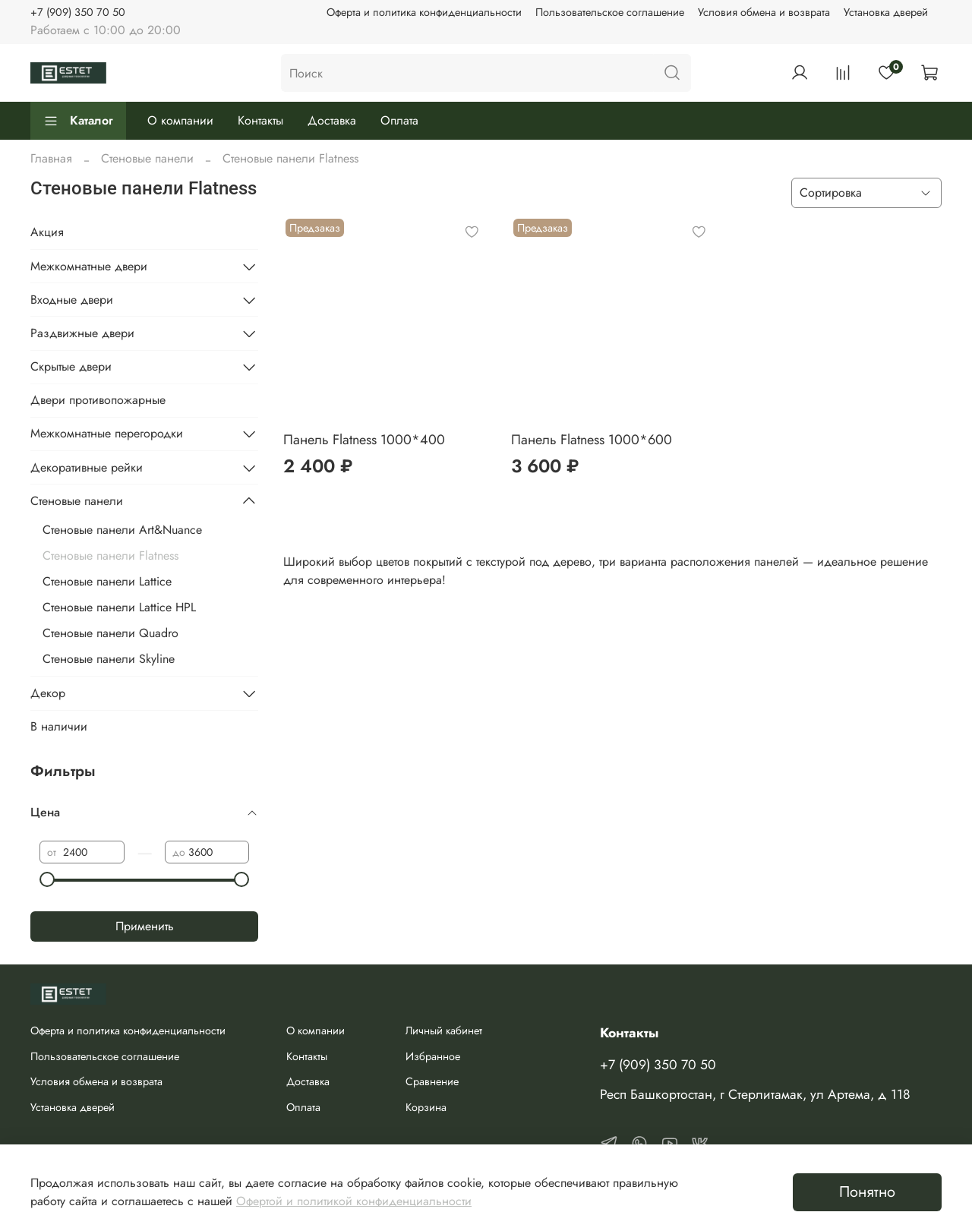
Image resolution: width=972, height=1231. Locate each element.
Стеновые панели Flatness (110, 555)
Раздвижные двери (82, 333)
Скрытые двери (71, 366)
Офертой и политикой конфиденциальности (354, 1201)
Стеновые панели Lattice (107, 581)
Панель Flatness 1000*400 (364, 440)
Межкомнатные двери (88, 266)
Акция (47, 232)
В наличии (58, 726)
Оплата (399, 120)
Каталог (78, 120)
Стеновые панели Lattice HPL (119, 607)
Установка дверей (886, 12)
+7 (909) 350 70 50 (77, 12)
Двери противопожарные (98, 400)
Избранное (433, 1056)
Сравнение (432, 1081)
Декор (47, 693)
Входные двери (71, 299)
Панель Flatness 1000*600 (591, 440)
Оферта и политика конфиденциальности (424, 12)
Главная (51, 158)
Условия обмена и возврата (764, 12)
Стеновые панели (147, 158)
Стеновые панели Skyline (109, 659)
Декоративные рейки (86, 467)
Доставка (332, 120)
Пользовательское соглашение (609, 12)
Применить (144, 926)
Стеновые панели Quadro (110, 633)
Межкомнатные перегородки (106, 433)
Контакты (260, 120)
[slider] (47, 879)
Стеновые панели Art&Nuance (122, 529)
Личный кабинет (444, 1030)
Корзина (426, 1107)
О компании (180, 120)
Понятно (867, 1192)
